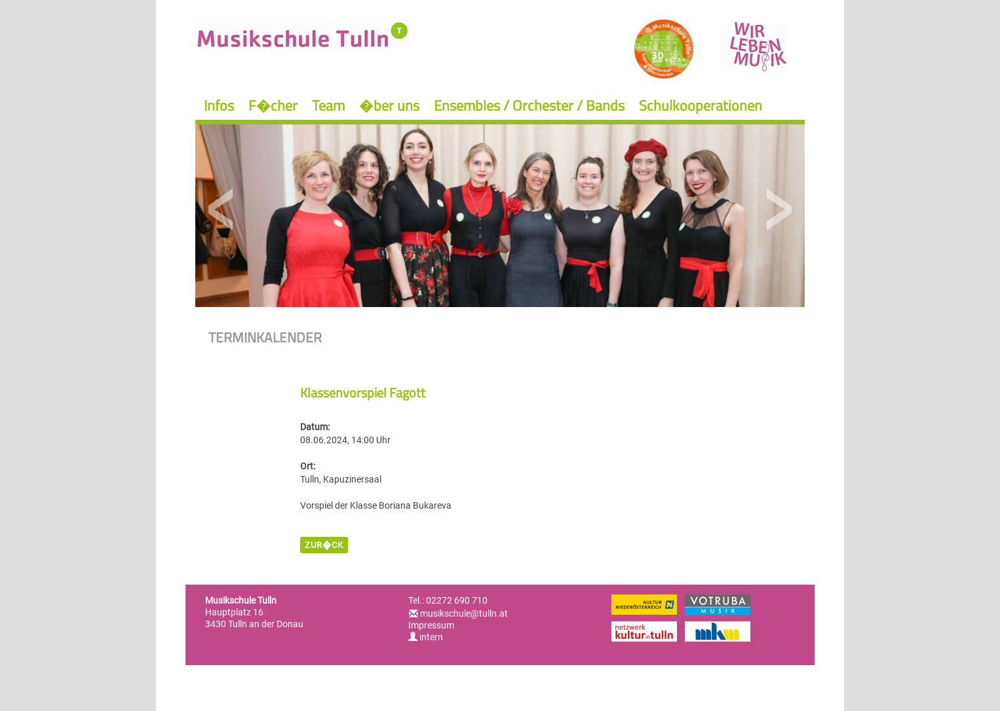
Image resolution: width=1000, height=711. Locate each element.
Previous (221, 210)
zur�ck (324, 545)
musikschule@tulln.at (464, 613)
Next (779, 210)
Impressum (431, 625)
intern (425, 637)
